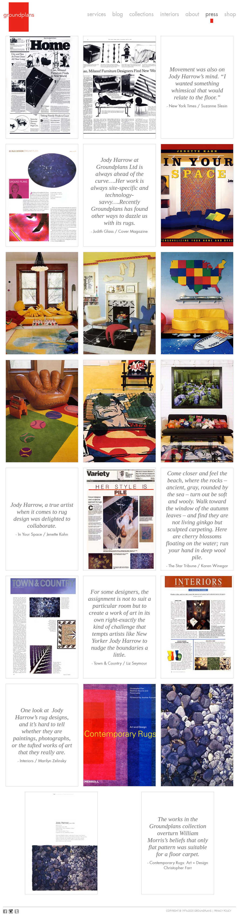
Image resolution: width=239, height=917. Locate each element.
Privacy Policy (222, 910)
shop (230, 14)
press (211, 14)
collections (141, 14)
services (96, 14)
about (192, 14)
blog (117, 14)
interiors (169, 14)
